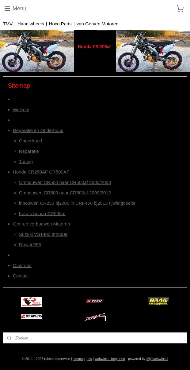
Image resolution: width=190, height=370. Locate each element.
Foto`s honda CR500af (42, 213)
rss (89, 359)
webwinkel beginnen (110, 359)
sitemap (79, 359)
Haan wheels (30, 23)
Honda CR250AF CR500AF (41, 171)
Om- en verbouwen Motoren (41, 223)
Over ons (22, 265)
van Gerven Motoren (98, 23)
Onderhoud (30, 140)
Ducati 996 (30, 244)
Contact (21, 275)
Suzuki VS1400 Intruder (43, 234)
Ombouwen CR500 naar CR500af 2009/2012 (65, 192)
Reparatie (29, 151)
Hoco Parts (60, 23)
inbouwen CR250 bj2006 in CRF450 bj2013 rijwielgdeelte (77, 203)
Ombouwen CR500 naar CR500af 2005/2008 (65, 182)
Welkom (21, 109)
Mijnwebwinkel (157, 359)
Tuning (26, 161)
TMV (8, 23)
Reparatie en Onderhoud (38, 130)
